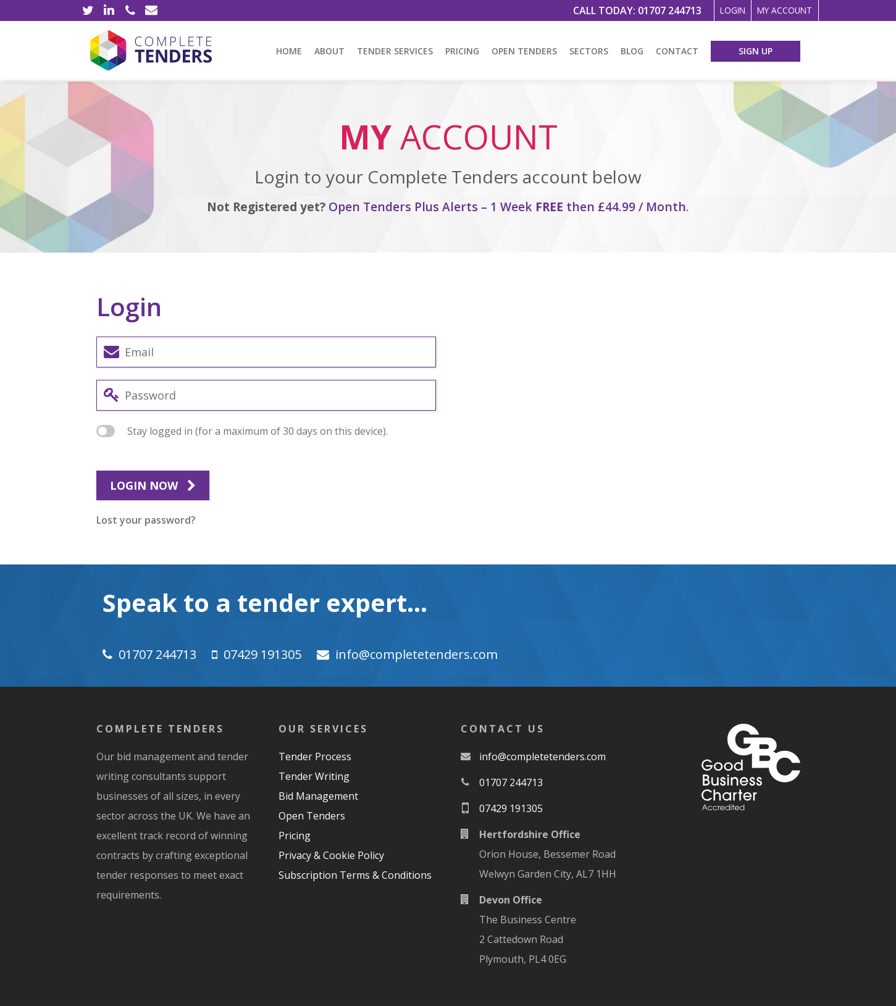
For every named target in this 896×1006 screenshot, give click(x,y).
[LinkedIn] (109, 10)
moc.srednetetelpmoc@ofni (416, 654)
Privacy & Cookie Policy (331, 855)
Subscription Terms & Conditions (355, 875)
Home (289, 51)
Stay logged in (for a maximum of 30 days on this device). (242, 431)
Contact (677, 51)
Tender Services (395, 51)
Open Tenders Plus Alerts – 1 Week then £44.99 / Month (507, 206)
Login (699, 10)
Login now (153, 486)
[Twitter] (88, 10)
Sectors (588, 51)
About (329, 51)
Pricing (462, 51)
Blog (632, 51)
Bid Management (318, 796)
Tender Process (314, 756)
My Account (773, 10)
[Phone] (130, 10)
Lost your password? (146, 520)
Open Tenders (524, 51)
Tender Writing (314, 776)
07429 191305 (262, 654)
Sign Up (755, 51)
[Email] (151, 10)
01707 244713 (627, 10)
